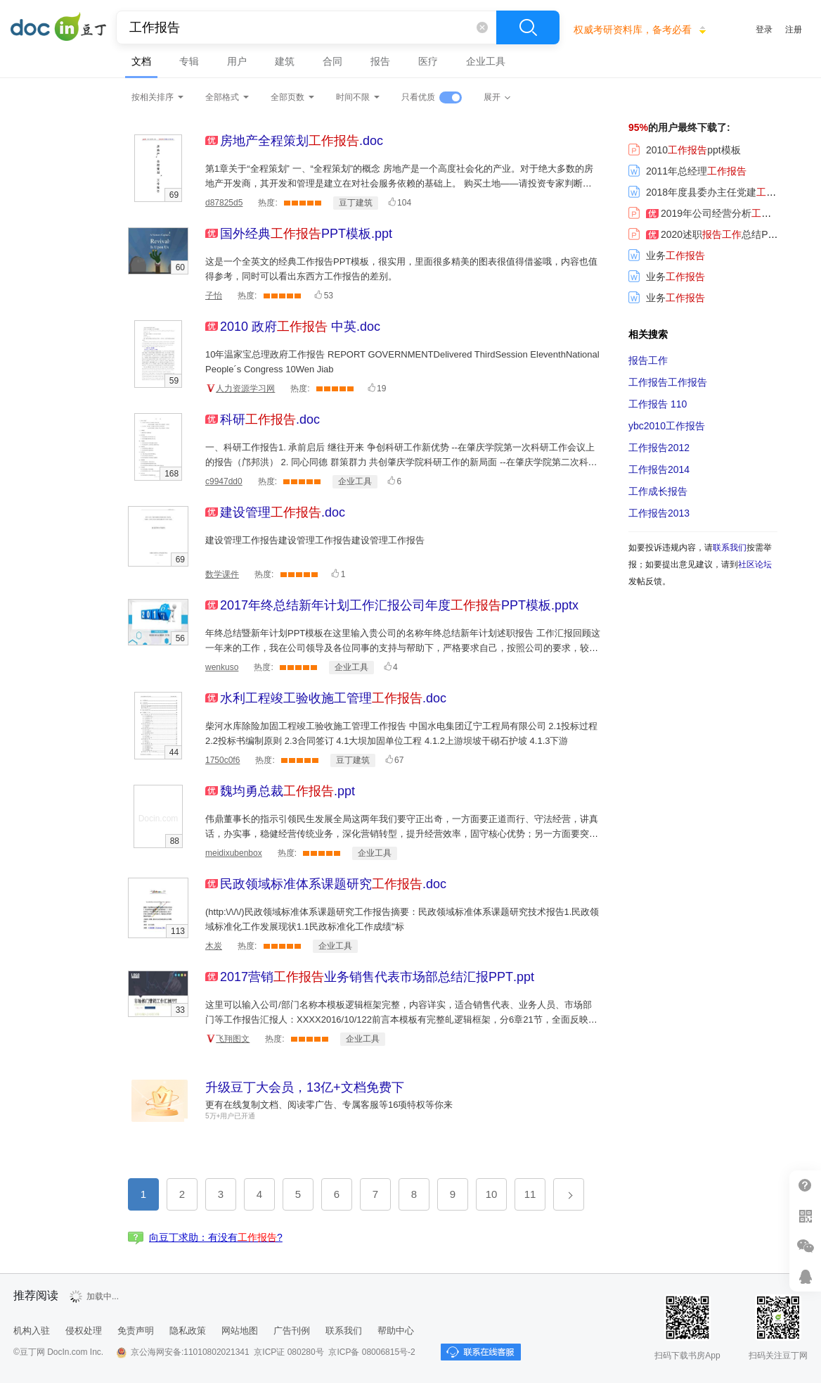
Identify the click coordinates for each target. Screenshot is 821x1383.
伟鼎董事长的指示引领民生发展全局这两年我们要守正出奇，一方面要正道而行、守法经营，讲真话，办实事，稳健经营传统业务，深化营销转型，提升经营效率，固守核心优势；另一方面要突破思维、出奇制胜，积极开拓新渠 (401, 834)
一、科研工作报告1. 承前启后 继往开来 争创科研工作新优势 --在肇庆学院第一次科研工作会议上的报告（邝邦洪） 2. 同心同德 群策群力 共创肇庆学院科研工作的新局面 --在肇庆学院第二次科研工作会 (401, 462)
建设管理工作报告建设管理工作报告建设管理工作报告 (315, 540)
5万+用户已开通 (230, 1116)
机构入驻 (31, 1330)
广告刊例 (291, 1330)
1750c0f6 (222, 760)
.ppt (306, 234)
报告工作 (648, 360)
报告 (380, 61)
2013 (659, 513)
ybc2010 (666, 425)
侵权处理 (83, 1330)
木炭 (213, 946)
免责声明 (135, 1330)
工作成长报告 (657, 491)
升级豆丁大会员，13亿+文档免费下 (304, 1087)
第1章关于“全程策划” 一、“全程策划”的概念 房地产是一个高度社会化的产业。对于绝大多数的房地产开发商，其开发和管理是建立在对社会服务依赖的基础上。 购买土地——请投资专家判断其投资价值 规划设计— (399, 183)
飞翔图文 (233, 1039)
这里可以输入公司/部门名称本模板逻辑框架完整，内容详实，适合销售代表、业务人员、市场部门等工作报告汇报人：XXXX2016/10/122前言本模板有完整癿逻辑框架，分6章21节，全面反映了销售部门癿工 (401, 1019)
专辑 (189, 61)
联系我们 (729, 547)
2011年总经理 (687, 171)
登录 (764, 29)
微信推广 (805, 1246)
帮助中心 (395, 1330)
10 (492, 1194)
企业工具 (485, 61)
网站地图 (239, 1330)
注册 (793, 29)
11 (530, 1194)
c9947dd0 (224, 481)
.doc (301, 141)
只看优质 (418, 97)
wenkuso (221, 667)
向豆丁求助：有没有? (216, 1237)
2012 (659, 447)
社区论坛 (755, 564)
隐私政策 (187, 1330)
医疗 (428, 61)
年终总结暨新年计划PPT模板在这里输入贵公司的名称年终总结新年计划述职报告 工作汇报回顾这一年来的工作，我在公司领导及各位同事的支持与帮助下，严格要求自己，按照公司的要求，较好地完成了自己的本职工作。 (402, 648)
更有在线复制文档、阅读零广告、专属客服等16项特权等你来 (329, 1104)
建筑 (285, 61)
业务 (666, 255)
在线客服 (805, 1276)
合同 (332, 61)
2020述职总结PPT (704, 234)
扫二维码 (805, 1216)
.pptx (399, 605)
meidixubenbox (233, 853)
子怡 (213, 296)
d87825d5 (224, 203)
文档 (141, 61)
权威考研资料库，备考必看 (633, 29)
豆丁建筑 (356, 203)
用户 (237, 61)
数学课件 (222, 574)
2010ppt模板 (684, 150)
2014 (659, 469)
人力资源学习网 (245, 388)
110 (657, 404)
